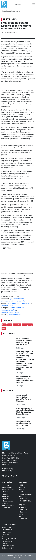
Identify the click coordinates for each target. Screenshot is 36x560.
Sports (5, 494)
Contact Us (7, 530)
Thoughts (23, 496)
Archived (6, 508)
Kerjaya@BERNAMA (9, 539)
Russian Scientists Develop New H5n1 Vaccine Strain (23, 423)
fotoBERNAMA (25, 501)
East (21, 514)
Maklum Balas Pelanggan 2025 (8, 547)
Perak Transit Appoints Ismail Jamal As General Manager (23, 398)
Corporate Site (8, 527)
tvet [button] (9, 325)
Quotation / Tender (7, 542)
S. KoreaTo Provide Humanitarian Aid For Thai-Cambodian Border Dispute (25, 411)
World (5, 499)
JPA (21, 492)
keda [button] (4, 325)
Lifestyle (6, 496)
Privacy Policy (28, 555)
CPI (21, 485)
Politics (6, 492)
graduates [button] (16, 325)
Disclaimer (18, 555)
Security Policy (17, 557)
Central (23, 507)
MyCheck (23, 499)
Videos (5, 503)
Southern (23, 512)
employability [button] (27, 325)
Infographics (8, 501)
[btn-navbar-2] (33, 4)
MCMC (22, 489)
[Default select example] (19, 4)
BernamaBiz (7, 487)
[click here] (8, 469)
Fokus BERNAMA (26, 494)
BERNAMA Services (6, 533)
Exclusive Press (8, 505)
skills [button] (3, 329)
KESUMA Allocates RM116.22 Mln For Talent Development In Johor (25, 379)
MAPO (22, 487)
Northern (23, 510)
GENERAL (6, 19)
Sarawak (23, 519)
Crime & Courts (9, 489)
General (6, 485)
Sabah (22, 516)
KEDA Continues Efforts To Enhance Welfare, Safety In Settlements (24, 342)
